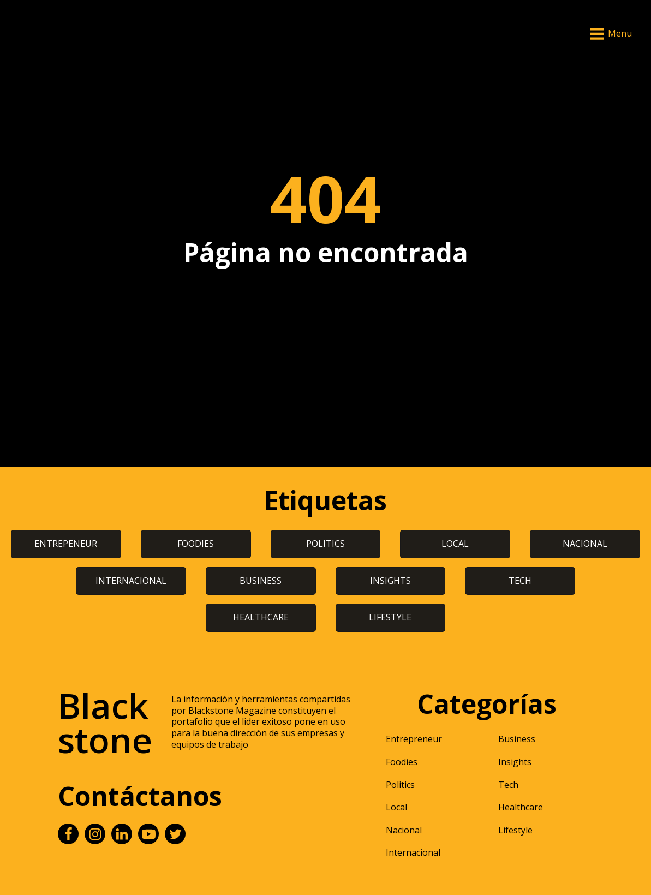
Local (396, 807)
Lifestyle (515, 830)
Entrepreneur (414, 739)
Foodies (401, 762)
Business (516, 739)
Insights (514, 762)
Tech (508, 785)
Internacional (413, 852)
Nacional (404, 830)
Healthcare (520, 807)
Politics (400, 785)
